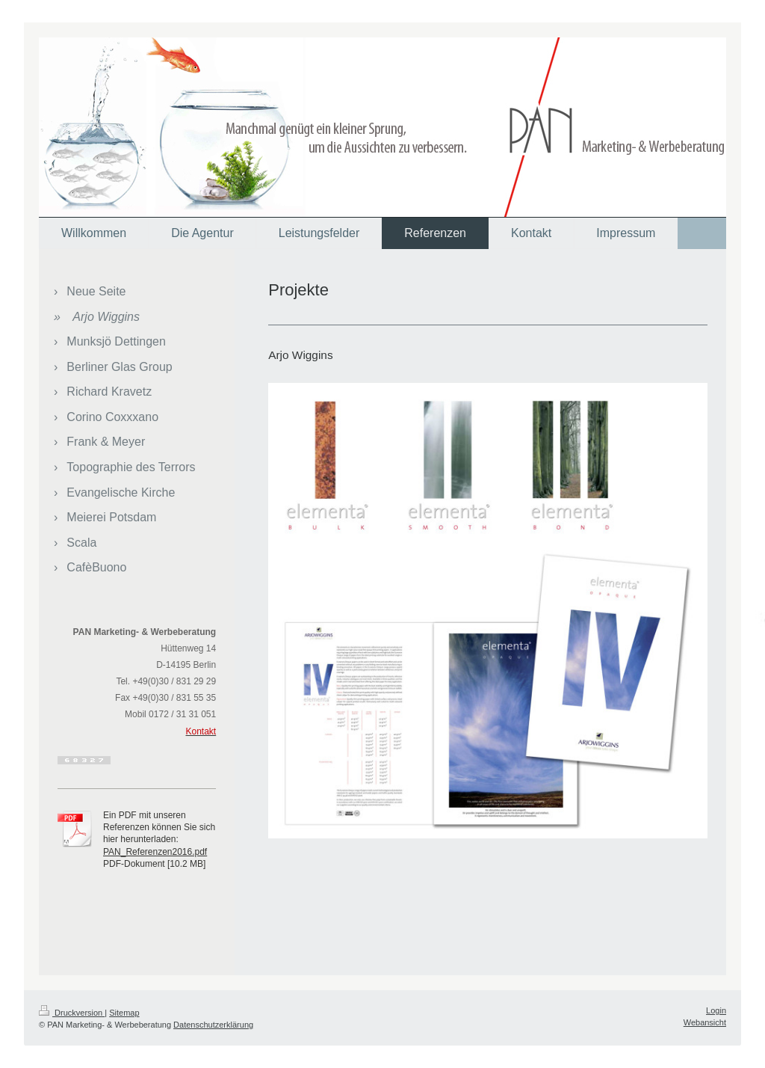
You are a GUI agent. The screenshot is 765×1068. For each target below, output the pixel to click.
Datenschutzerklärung (213, 1024)
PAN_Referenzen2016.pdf (155, 852)
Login (716, 1010)
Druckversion (72, 1012)
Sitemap (124, 1012)
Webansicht (705, 1022)
